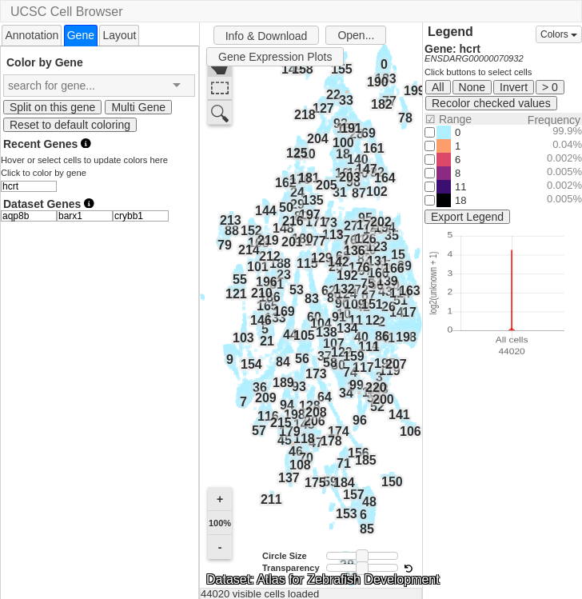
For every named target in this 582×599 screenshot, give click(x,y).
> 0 (550, 87)
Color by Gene (44, 62)
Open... (355, 35)
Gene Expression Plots (275, 56)
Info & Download (266, 36)
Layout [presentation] (119, 35)
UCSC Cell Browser (66, 11)
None (472, 87)
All (438, 87)
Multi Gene (138, 107)
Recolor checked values (491, 103)
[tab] (32, 35)
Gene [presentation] (80, 35)
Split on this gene (52, 107)
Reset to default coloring (70, 124)
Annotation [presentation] (31, 35)
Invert (514, 87)
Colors (558, 34)
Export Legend (467, 216)
